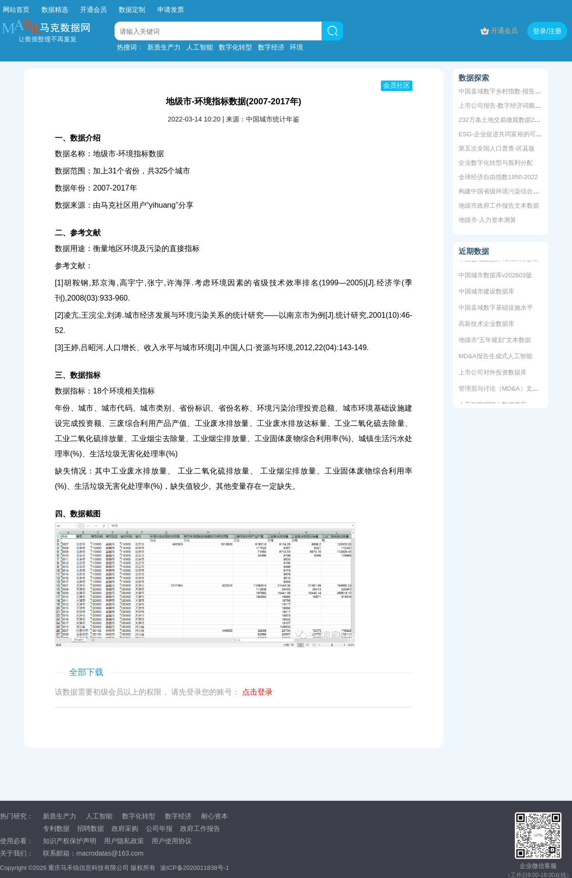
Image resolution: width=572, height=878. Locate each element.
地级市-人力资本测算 (487, 219)
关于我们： (16, 853)
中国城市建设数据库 (486, 291)
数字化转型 (235, 47)
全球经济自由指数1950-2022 (498, 177)
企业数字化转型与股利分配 (496, 162)
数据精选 (54, 9)
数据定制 (132, 9)
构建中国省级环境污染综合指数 (502, 191)
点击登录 (257, 692)
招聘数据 (90, 828)
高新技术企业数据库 (486, 324)
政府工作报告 (200, 828)
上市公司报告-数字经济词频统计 (503, 105)
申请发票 (170, 9)
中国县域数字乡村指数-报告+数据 (505, 91)
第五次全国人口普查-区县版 (497, 148)
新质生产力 (164, 47)
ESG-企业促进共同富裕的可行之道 (506, 134)
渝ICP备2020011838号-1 (194, 867)
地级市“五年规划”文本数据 (495, 340)
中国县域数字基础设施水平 (496, 308)
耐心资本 (214, 816)
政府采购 (125, 828)
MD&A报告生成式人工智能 (495, 356)
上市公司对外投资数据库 (493, 372)
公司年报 (159, 828)
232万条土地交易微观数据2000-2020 (510, 119)
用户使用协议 (172, 841)
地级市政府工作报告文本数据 (499, 205)
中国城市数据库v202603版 (495, 275)
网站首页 (16, 9)
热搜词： (130, 47)
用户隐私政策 (124, 841)
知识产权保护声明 (69, 841)
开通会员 (94, 9)
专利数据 (56, 828)
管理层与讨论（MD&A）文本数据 (505, 389)
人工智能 (199, 47)
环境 (296, 47)
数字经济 (271, 47)
